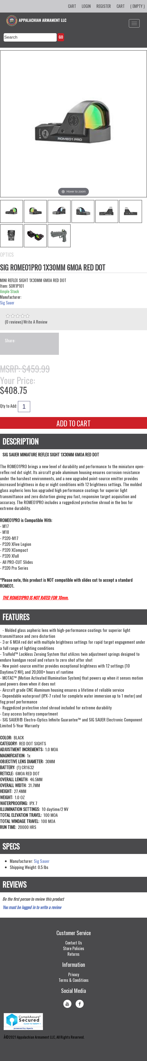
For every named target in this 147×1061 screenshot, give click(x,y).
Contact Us (73, 943)
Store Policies (73, 948)
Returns (73, 954)
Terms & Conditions (74, 980)
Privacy (73, 974)
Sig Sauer (7, 303)
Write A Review (35, 322)
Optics (7, 254)
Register (103, 6)
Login (86, 6)
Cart (72, 6)
